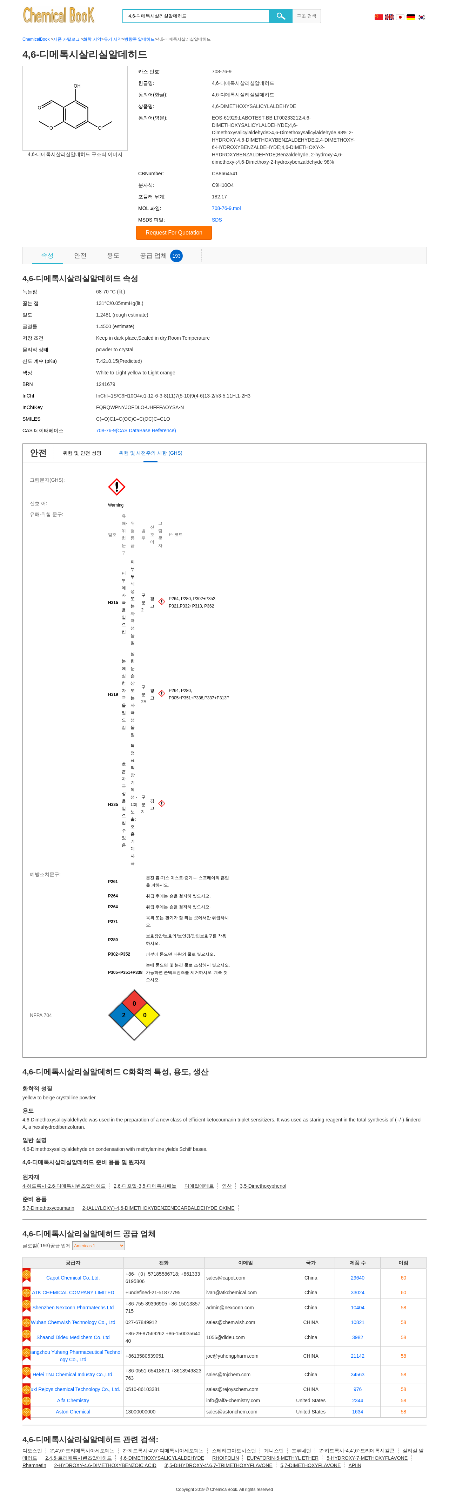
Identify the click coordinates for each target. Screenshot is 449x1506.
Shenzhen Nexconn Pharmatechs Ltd (73, 1307)
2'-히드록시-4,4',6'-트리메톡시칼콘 (357, 1450)
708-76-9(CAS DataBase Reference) (136, 430)
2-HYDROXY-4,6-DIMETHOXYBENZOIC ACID (105, 1465)
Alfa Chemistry (73, 1400)
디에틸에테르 (199, 1186)
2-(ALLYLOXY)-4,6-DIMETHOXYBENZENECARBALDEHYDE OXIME (158, 1208)
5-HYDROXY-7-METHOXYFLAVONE (367, 1458)
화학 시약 (92, 39)
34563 (357, 1374)
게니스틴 (274, 1450)
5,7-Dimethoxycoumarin (48, 1208)
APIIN (354, 1465)
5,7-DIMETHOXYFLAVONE (311, 1465)
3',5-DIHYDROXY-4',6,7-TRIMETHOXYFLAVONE (219, 1465)
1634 (357, 1412)
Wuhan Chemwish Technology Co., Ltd (73, 1322)
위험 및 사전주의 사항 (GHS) (150, 453)
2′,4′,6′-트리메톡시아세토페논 (82, 1450)
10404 (357, 1307)
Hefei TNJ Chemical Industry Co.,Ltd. (73, 1374)
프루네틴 (301, 1450)
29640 (357, 1278)
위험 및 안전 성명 (82, 453)
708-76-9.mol (226, 208)
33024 (357, 1292)
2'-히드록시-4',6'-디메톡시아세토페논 (162, 1450)
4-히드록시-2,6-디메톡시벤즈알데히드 (64, 1186)
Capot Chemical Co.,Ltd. (73, 1278)
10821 (357, 1322)
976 (358, 1389)
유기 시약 (113, 39)
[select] (98, 1245)
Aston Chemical (73, 1412)
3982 (357, 1337)
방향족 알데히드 (139, 39)
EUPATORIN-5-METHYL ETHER (283, 1458)
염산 (227, 1186)
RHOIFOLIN (225, 1458)
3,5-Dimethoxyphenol (263, 1186)
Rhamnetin (34, 1465)
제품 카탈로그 (66, 39)
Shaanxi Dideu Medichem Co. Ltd (73, 1337)
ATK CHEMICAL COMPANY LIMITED (73, 1292)
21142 (357, 1356)
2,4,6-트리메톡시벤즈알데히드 (78, 1458)
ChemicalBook (35, 39)
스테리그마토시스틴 (234, 1450)
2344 (357, 1400)
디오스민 (32, 1450)
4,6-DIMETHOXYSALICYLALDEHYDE (162, 1458)
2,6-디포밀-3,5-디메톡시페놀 (145, 1186)
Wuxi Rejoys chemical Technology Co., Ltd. (73, 1389)
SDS (217, 220)
